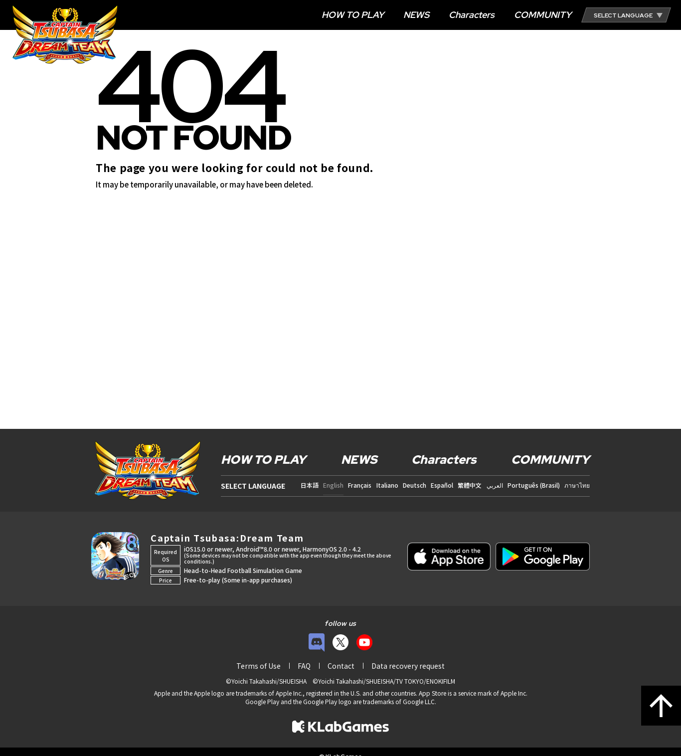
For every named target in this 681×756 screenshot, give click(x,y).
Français (359, 485)
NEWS (416, 14)
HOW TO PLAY (353, 14)
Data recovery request (408, 666)
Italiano (387, 485)
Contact (341, 666)
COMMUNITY (542, 14)
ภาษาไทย (577, 485)
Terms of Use (258, 666)
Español (442, 485)
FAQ (304, 666)
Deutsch (414, 485)
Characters (472, 14)
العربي (495, 485)
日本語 (310, 485)
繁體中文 (470, 485)
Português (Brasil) (534, 485)
